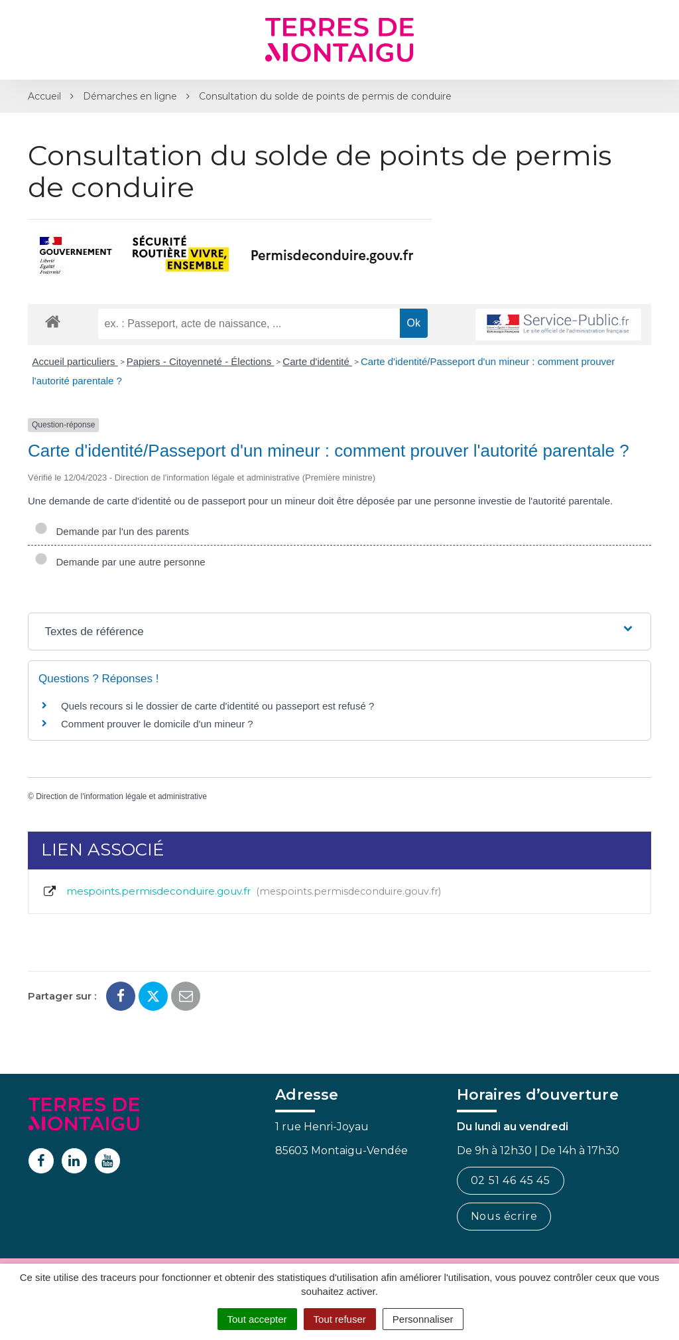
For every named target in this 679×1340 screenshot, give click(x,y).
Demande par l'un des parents (111, 531)
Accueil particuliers (75, 361)
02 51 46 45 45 (510, 1180)
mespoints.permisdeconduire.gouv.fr (241, 891)
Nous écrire (504, 1216)
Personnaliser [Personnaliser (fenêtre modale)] (423, 1319)
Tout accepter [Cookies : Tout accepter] (257, 1319)
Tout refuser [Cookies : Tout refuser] (340, 1319)
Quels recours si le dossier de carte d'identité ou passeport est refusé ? (217, 705)
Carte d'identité (317, 361)
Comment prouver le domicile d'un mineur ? (157, 723)
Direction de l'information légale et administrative (121, 796)
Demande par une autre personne (120, 561)
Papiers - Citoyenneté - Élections (201, 361)
